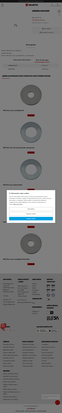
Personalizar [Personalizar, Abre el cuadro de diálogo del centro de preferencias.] (31, 209)
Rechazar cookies (31, 214)
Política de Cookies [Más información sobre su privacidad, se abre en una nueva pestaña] (17, 204)
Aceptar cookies (31, 218)
